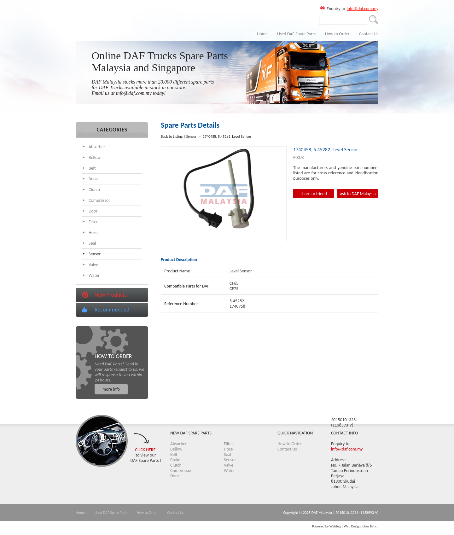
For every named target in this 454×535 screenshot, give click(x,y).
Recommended (112, 309)
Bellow (95, 157)
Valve (93, 264)
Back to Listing (172, 136)
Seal (92, 243)
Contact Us (368, 34)
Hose (93, 232)
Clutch (94, 189)
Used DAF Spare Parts (296, 34)
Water (94, 275)
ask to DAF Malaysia (358, 193)
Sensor (95, 254)
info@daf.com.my (362, 8)
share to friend (313, 193)
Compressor (99, 200)
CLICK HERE (145, 449)
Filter (93, 221)
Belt (92, 168)
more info (111, 389)
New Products (111, 294)
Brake (94, 179)
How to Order (337, 34)
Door (93, 211)
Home (262, 34)
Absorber (97, 146)
